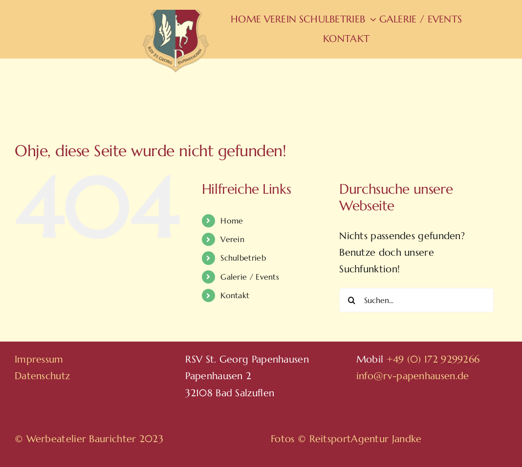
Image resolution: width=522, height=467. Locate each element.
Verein (232, 239)
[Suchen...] (416, 300)
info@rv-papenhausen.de (412, 376)
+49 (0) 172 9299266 (433, 359)
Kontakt (234, 295)
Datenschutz (42, 376)
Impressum (39, 359)
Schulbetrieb (243, 258)
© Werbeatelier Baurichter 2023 (89, 439)
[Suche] (351, 300)
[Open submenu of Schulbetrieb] (370, 19)
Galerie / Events (249, 277)
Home (231, 220)
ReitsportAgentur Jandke (365, 439)
